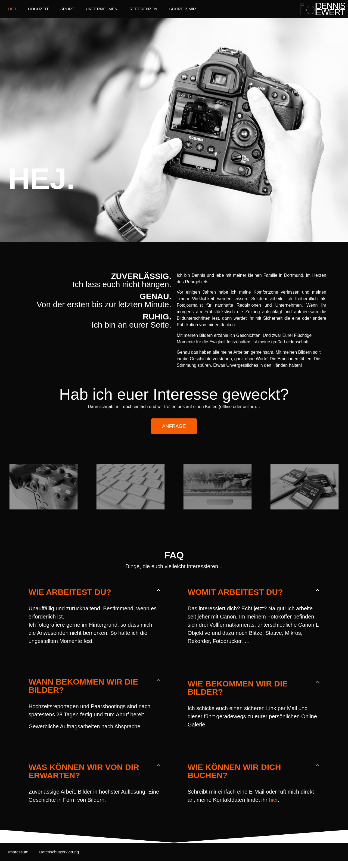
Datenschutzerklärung (59, 852)
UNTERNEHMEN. (102, 9)
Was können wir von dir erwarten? (84, 771)
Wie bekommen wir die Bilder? (238, 687)
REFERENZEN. (143, 9)
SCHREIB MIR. (183, 9)
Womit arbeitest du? (235, 592)
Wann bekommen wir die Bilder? (83, 685)
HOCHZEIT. (38, 9)
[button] (94, 592)
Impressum (18, 852)
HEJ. (12, 9)
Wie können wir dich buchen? (234, 771)
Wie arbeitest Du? (70, 592)
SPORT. (67, 9)
